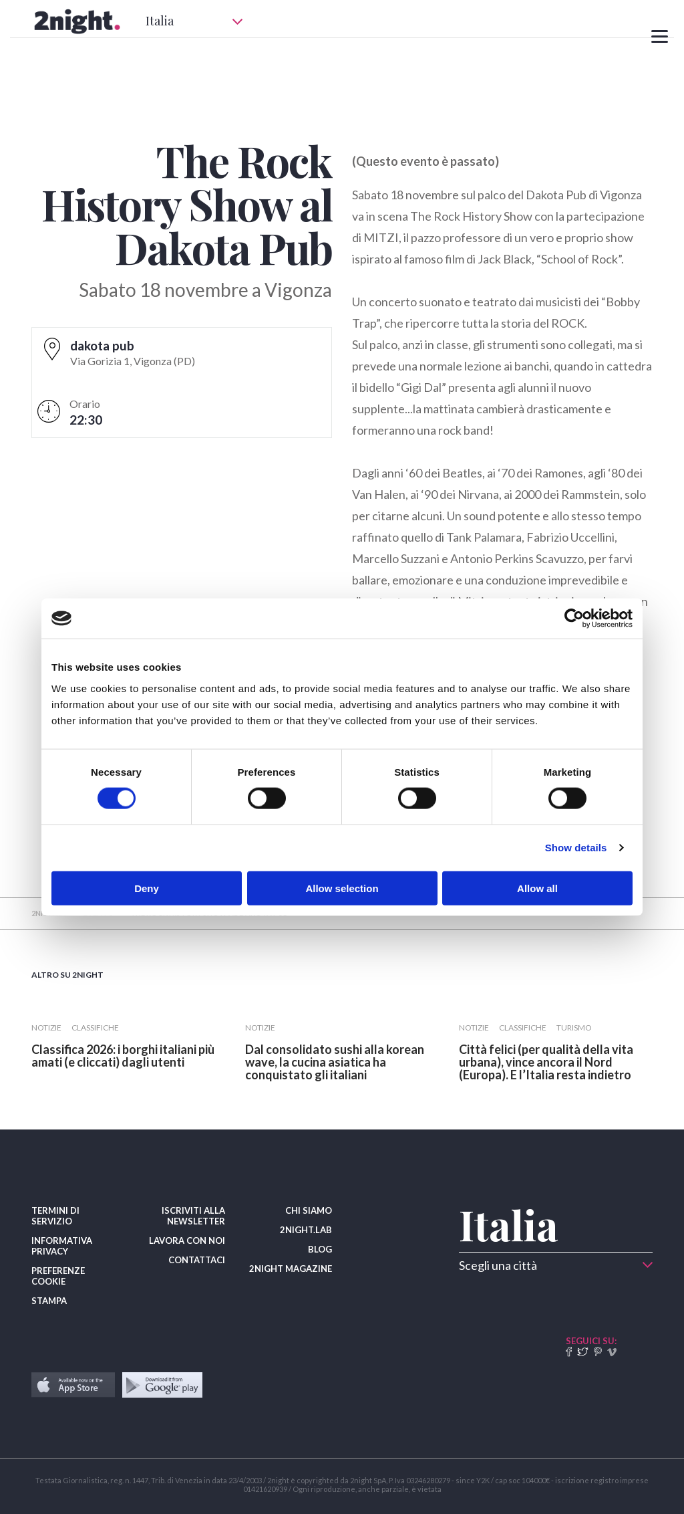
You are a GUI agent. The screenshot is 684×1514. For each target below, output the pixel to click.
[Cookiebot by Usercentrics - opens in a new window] (574, 619)
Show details (576, 847)
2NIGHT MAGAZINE (290, 1268)
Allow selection (341, 887)
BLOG (320, 1249)
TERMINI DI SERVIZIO (55, 1215)
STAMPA (49, 1300)
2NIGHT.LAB (306, 1229)
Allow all (537, 887)
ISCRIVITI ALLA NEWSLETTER (193, 1215)
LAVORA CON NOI (187, 1240)
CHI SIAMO (308, 1210)
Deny (146, 887)
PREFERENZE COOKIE (58, 1276)
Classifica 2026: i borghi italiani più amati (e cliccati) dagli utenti (122, 1055)
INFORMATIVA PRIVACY (61, 1246)
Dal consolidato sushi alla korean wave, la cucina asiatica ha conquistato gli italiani (334, 1062)
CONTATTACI (196, 1260)
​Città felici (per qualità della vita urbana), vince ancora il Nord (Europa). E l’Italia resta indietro (546, 1062)
